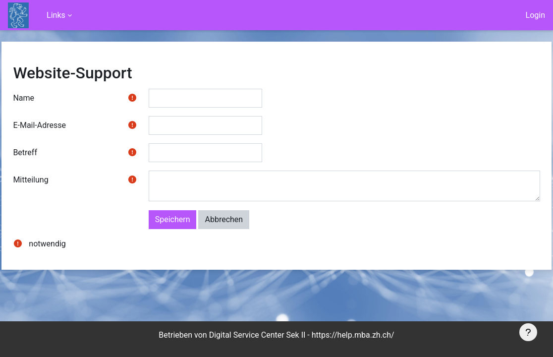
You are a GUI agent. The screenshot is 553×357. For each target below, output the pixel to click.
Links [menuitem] (56, 15)
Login (535, 15)
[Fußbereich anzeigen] (528, 332)
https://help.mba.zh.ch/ (353, 335)
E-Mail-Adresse (61, 125)
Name (45, 98)
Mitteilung (52, 179)
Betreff (47, 152)
